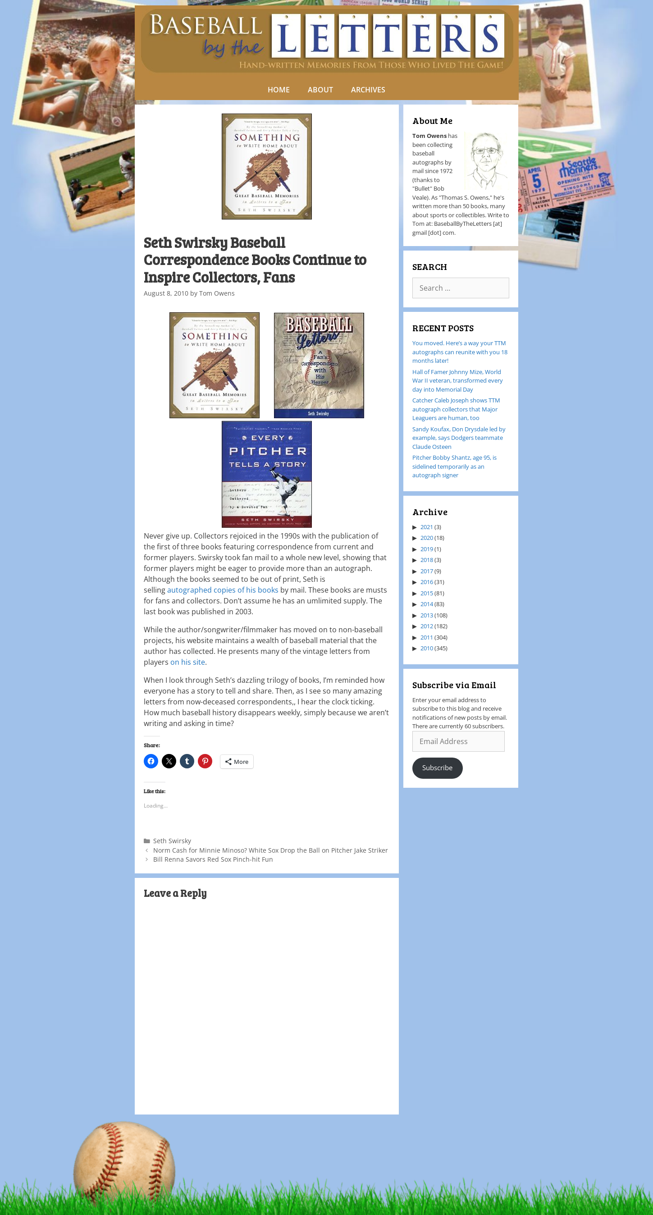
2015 (426, 593)
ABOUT (320, 90)
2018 (426, 560)
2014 (426, 604)
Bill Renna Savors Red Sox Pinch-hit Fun (213, 859)
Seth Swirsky (172, 840)
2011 (426, 637)
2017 (426, 571)
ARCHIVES (368, 90)
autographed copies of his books (223, 590)
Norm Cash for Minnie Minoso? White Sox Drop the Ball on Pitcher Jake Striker (270, 850)
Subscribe (437, 767)
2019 (426, 549)
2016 (426, 582)
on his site (187, 662)
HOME (279, 90)
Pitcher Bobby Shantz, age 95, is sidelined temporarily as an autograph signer (454, 466)
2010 (426, 648)
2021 (426, 527)
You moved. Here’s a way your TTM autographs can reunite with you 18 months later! (459, 352)
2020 (426, 538)
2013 (426, 615)
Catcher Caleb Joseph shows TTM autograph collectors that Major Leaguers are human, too (456, 409)
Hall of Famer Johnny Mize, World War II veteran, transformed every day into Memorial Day (457, 380)
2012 (426, 626)
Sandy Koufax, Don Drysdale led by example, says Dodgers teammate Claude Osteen (459, 438)
